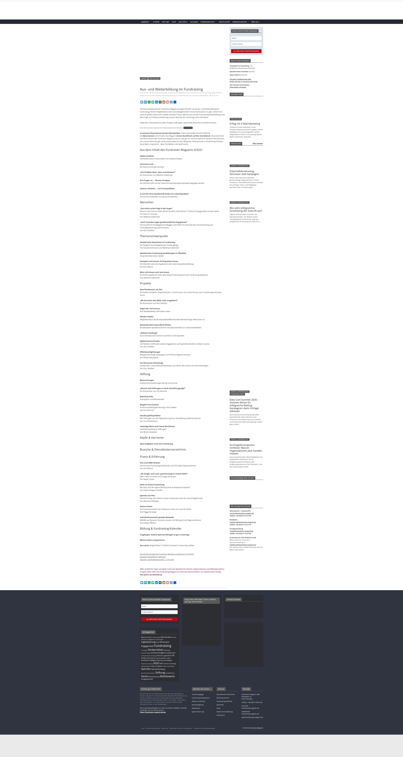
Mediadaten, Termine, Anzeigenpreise (180, 728)
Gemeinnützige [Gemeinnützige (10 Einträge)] (145, 653)
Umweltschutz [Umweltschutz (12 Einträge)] (170, 673)
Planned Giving (183, 95)
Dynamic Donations (193, 93)
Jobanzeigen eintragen (238, 87)
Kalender (194, 22)
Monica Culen (174, 95)
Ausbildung (171, 93)
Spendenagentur (198, 705)
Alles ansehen (258, 143)
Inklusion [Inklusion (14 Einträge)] (159, 656)
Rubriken (145, 22)
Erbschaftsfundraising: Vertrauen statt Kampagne (244, 173)
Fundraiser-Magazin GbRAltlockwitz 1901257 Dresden (251, 696)
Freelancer (219, 93)
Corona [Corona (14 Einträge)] (149, 637)
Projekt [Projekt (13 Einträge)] (152, 666)
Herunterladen (188, 128)
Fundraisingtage (207, 22)
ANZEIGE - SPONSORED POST (239, 166)
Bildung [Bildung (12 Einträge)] (143, 637)
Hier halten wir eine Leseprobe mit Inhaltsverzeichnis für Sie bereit (161, 128)
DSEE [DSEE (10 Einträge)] (157, 642)
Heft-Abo (165, 22)
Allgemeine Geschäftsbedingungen (204, 728)
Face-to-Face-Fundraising (207, 93)
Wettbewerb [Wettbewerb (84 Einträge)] (167, 676)
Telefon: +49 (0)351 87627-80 (252, 702)
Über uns (255, 22)
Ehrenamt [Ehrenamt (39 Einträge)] (164, 641)
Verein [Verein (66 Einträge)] (145, 676)
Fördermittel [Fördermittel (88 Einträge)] (155, 649)
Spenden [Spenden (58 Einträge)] (146, 668)
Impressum (221, 715)
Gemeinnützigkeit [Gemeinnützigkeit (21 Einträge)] (158, 653)
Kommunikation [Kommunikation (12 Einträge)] (161, 658)
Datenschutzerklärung (225, 712)
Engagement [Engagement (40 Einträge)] (147, 646)
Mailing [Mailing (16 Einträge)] (160, 660)
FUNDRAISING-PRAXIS (237, 394)
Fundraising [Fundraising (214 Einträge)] (162, 645)
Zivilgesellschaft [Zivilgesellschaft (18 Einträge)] (147, 679)
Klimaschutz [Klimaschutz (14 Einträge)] (150, 658)
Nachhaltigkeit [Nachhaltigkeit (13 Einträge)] (167, 660)
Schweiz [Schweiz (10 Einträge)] (164, 666)
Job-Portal (183, 22)
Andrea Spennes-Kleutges (159, 93)
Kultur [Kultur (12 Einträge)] (169, 658)
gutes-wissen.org (198, 712)
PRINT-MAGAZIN (154, 78)
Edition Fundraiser (198, 701)
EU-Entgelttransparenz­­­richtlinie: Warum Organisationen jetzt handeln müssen (246, 449)
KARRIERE (144, 78)
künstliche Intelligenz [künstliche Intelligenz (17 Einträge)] (149, 660)
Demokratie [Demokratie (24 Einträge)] (166, 637)
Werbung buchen (239, 22)
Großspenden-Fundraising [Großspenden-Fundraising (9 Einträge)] (148, 655)
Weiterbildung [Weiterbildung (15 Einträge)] (154, 677)
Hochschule (165, 95)
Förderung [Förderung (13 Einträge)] (166, 650)
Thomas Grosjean (193, 95)
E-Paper (156, 22)
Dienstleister (224, 22)
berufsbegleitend (181, 93)
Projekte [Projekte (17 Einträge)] (158, 666)
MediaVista (196, 708)
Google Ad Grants (145, 95)
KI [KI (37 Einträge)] (173, 655)
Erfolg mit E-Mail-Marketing (245, 123)
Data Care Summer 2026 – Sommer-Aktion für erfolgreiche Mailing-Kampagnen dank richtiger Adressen (244, 405)
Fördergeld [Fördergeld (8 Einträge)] (144, 650)
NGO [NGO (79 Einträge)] (156, 663)
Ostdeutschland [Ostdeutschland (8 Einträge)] (145, 666)
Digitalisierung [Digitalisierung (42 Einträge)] (148, 641)
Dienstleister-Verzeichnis (226, 694)
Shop (174, 22)
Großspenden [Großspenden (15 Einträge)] (170, 653)
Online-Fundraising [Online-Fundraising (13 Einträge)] (170, 664)
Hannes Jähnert (156, 95)
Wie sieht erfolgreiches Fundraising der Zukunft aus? (246, 209)
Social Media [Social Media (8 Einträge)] (170, 666)
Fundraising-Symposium (200, 698)
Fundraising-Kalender (224, 701)
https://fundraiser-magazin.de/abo (153, 712)
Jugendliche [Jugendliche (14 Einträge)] (167, 656)
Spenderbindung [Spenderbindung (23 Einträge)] (158, 669)
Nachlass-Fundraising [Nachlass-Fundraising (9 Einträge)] (147, 663)
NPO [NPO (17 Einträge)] (161, 663)
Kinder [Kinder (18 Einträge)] (143, 658)
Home (143, 728)
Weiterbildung (204, 95)
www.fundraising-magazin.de (252, 717)
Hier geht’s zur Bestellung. (151, 574)
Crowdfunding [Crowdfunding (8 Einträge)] (156, 637)
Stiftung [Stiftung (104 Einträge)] (160, 672)
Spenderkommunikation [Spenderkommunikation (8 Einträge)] (148, 673)
